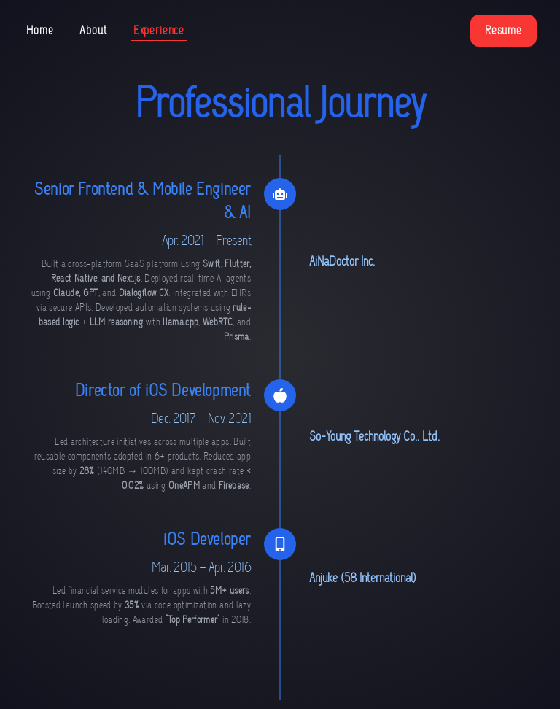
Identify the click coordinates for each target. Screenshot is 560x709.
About (92, 30)
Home (39, 30)
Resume (503, 30)
